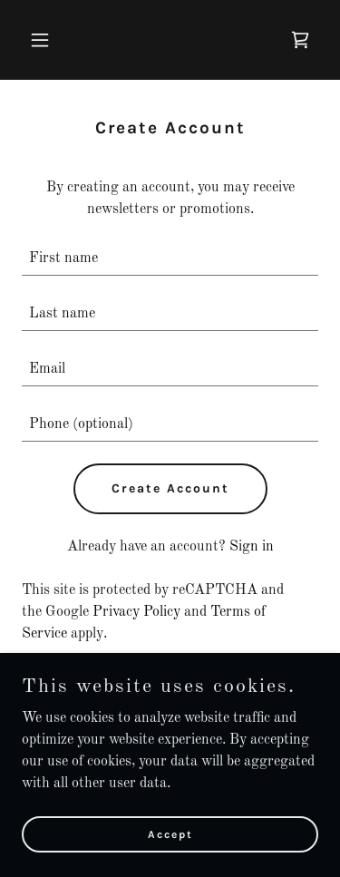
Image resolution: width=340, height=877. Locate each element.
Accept (170, 833)
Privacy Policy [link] (136, 612)
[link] (300, 40)
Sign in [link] (251, 547)
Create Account (170, 488)
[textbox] (170, 259)
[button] (44, 40)
